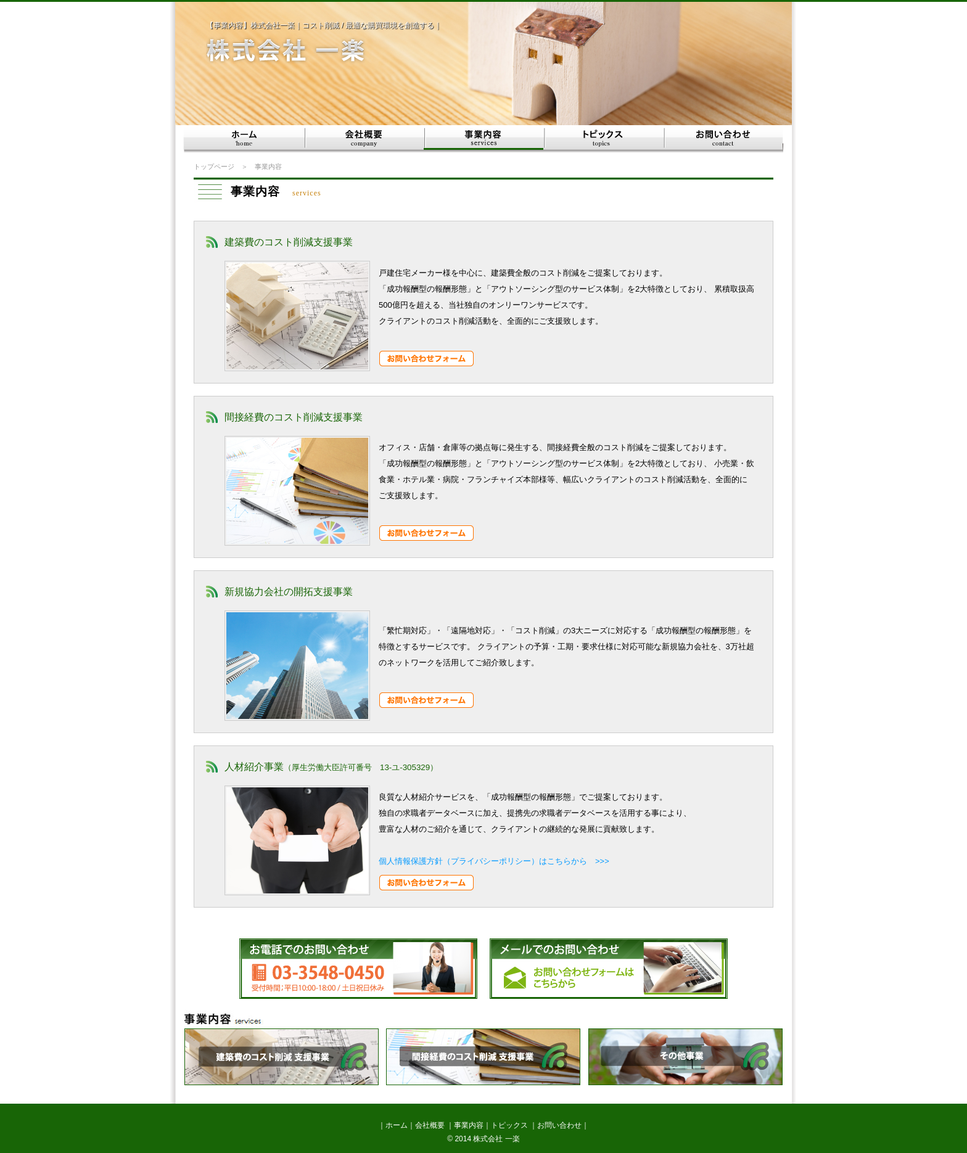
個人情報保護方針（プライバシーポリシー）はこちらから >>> (494, 861)
